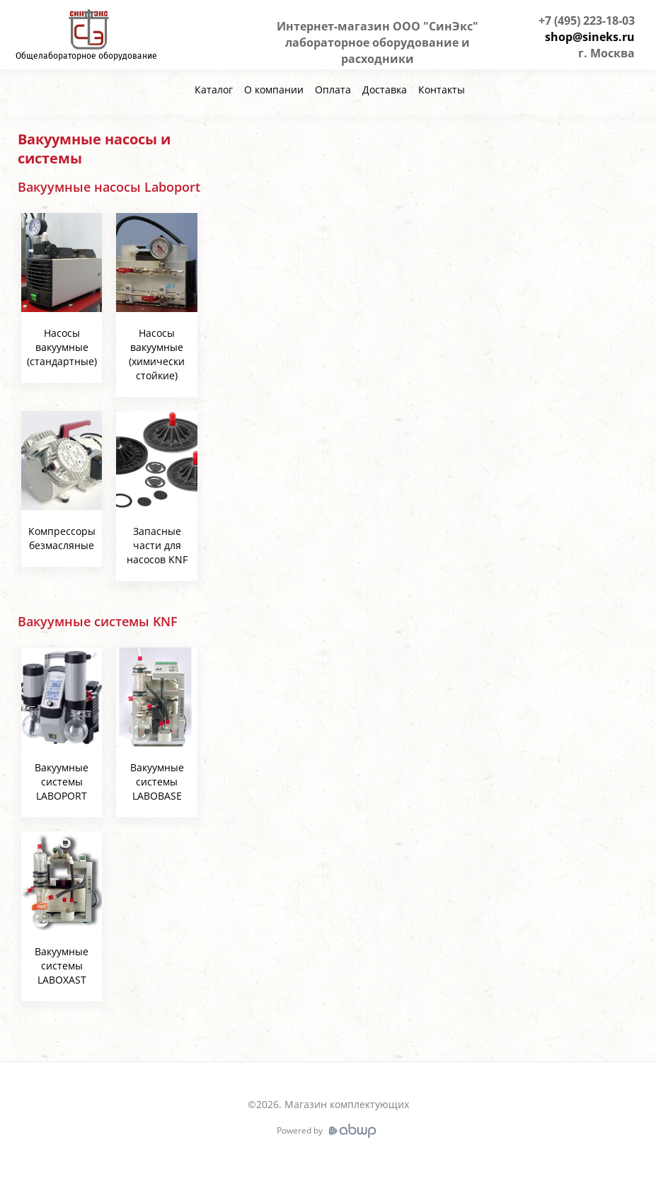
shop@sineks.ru (590, 37)
